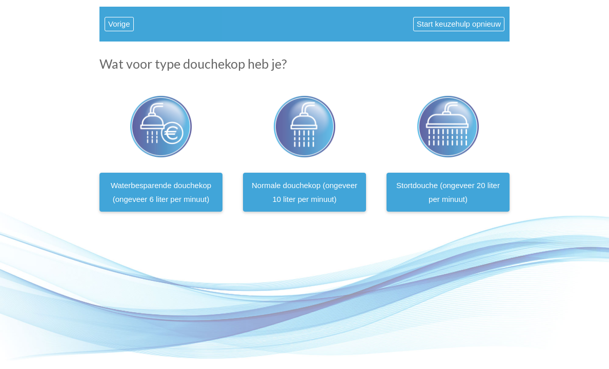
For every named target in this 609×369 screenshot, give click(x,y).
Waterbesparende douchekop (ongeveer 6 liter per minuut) (161, 192)
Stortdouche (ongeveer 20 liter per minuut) (448, 192)
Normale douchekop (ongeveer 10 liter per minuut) (304, 192)
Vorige (119, 23)
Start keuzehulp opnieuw (459, 23)
